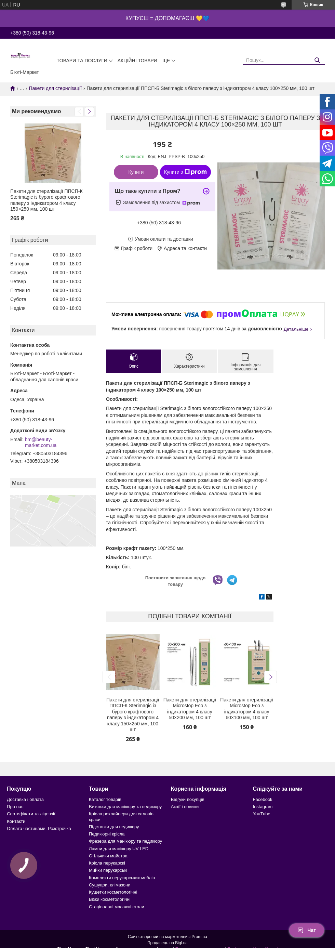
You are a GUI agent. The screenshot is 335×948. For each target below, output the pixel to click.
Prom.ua (199, 936)
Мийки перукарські (108, 870)
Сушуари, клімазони (109, 884)
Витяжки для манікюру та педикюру (125, 806)
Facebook (262, 799)
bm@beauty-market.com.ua (41, 442)
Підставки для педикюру (114, 826)
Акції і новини (185, 806)
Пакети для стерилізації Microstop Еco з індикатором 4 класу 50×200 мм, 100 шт (189, 709)
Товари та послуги (82, 60)
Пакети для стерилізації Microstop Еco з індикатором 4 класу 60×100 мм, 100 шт (246, 709)
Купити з (185, 172)
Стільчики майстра (108, 855)
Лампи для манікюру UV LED (118, 848)
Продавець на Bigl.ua (167, 942)
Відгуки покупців (187, 799)
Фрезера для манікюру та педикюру (125, 841)
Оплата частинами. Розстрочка (39, 828)
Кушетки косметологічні (113, 892)
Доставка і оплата (25, 799)
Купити (136, 172)
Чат (306, 930)
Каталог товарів (105, 799)
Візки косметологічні (110, 899)
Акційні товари (137, 60)
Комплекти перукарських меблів (122, 877)
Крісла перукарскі (107, 863)
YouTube (261, 813)
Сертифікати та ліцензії (31, 813)
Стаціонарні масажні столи (116, 906)
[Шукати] (317, 60)
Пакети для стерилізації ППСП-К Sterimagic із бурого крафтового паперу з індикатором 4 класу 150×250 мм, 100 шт (46, 200)
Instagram (263, 806)
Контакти (16, 821)
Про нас (15, 806)
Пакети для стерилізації (55, 88)
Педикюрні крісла (107, 834)
